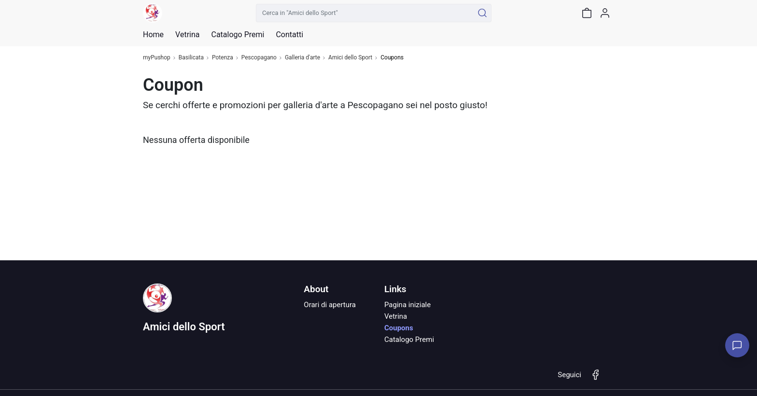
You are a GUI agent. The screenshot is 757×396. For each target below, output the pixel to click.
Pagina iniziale (407, 304)
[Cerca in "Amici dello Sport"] (365, 13)
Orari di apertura (330, 304)
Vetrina (395, 316)
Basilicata (191, 58)
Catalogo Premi (409, 339)
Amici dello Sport (350, 58)
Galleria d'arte (302, 58)
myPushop (156, 58)
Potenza (222, 58)
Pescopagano (259, 58)
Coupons (398, 328)
